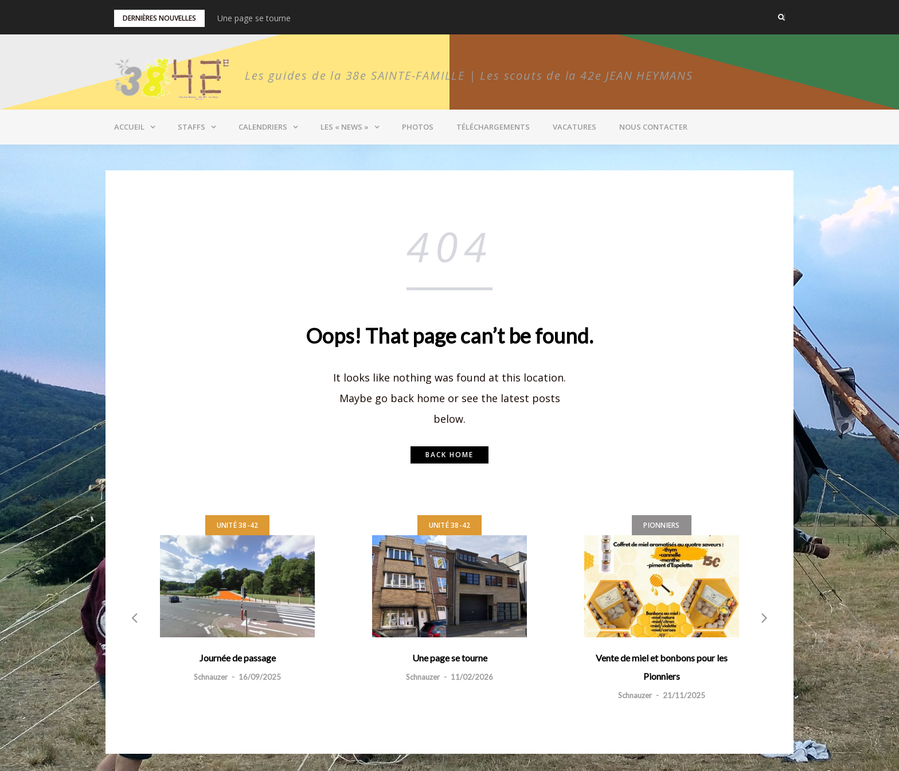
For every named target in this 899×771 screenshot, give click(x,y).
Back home (449, 455)
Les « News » (344, 127)
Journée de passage (238, 657)
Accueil (129, 127)
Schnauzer (211, 677)
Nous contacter (653, 127)
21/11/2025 (684, 695)
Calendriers (263, 127)
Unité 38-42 (238, 525)
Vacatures (574, 127)
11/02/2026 (472, 677)
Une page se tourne (254, 18)
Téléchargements (493, 127)
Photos (417, 127)
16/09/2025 (260, 677)
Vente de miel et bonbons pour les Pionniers (662, 667)
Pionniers (661, 525)
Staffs (191, 127)
